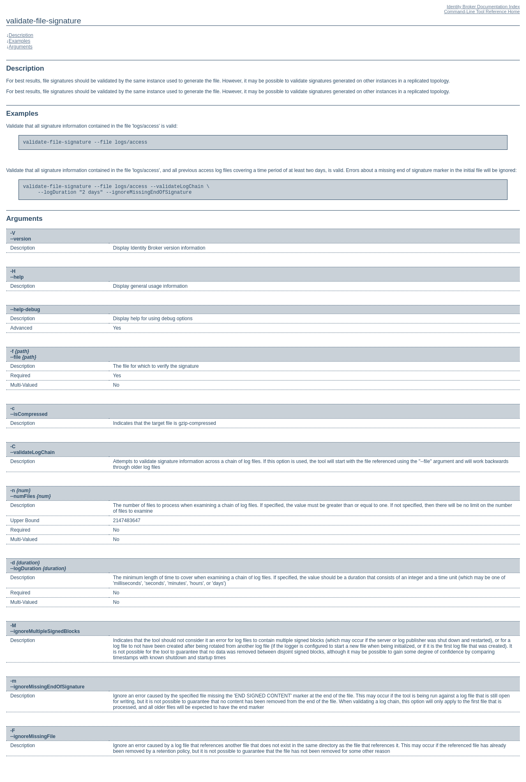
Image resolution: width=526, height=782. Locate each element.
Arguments (20, 47)
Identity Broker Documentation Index (483, 6)
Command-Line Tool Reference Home (482, 11)
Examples (19, 41)
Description (21, 35)
